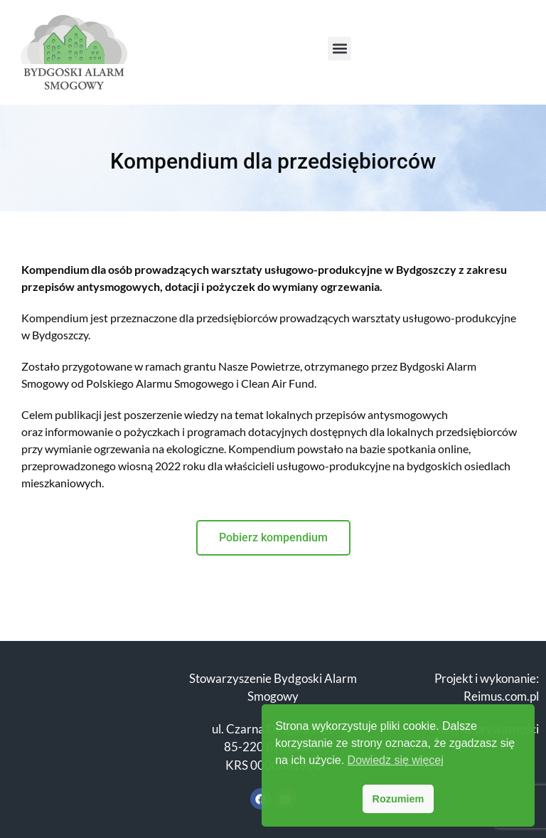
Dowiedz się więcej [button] (396, 760)
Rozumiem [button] (398, 799)
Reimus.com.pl (501, 696)
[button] (339, 48)
